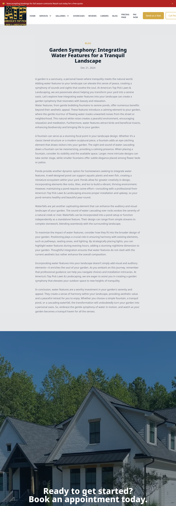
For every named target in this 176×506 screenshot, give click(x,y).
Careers (104, 19)
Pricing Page (125, 19)
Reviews (92, 19)
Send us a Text (153, 19)
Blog (115, 19)
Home (32, 19)
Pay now (135, 19)
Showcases (79, 19)
